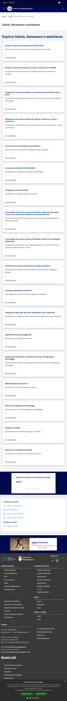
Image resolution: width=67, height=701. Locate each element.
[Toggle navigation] (4, 8)
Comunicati (40, 604)
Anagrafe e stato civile (44, 570)
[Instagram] (57, 561)
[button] (33, 698)
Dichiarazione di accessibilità (13, 675)
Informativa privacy (10, 668)
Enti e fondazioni (9, 580)
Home (4, 16)
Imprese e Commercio (43, 580)
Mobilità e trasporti (43, 592)
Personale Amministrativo (12, 586)
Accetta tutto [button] (26, 694)
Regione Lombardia (9, 2)
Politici (6, 583)
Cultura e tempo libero (44, 573)
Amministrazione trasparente (13, 665)
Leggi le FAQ (41, 635)
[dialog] (33, 690)
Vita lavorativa (41, 576)
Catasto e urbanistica (43, 586)
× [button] (65, 681)
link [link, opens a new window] (51, 690)
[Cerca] (63, 9)
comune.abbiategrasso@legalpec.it (15, 647)
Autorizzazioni (8, 617)
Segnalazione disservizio (44, 632)
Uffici (5, 576)
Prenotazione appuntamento (46, 628)
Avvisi (39, 608)
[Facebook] (52, 561)
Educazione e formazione (12, 601)
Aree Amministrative (10, 573)
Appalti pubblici (41, 583)
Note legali (7, 671)
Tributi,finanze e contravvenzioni (14, 607)
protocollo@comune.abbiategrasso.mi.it (17, 652)
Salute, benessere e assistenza (13, 614)
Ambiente (7, 611)
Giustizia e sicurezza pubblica (13, 604)
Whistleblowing (9, 678)
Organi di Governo (9, 570)
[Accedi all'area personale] (59, 2)
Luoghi (39, 616)
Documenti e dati (9, 589)
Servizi (10, 16)
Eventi (39, 619)
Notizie (39, 601)
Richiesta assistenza (43, 638)
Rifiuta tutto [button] (40, 694)
